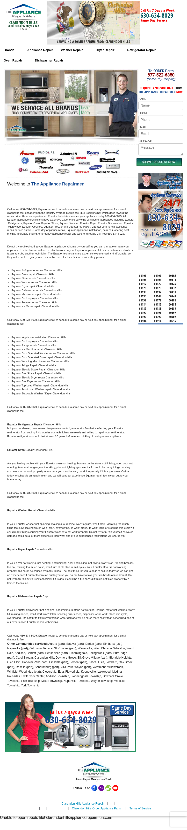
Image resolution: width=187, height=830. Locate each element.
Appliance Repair (40, 50)
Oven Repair (13, 60)
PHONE (143, 113)
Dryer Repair (105, 50)
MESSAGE (144, 141)
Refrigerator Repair (141, 50)
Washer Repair (72, 50)
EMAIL (142, 127)
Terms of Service (140, 808)
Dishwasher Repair (49, 60)
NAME (142, 98)
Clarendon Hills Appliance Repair (83, 803)
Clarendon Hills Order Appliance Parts (96, 808)
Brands (9, 50)
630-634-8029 (156, 15)
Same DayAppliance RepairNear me (169, 183)
